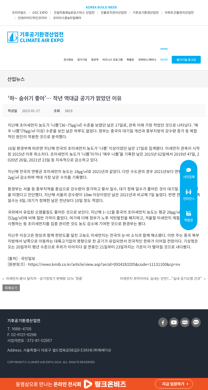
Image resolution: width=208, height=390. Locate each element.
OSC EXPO (40, 12)
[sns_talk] (196, 319)
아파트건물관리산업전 (179, 12)
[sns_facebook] (163, 319)
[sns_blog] (185, 319)
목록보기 (11, 287)
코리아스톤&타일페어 (67, 17)
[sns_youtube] (174, 319)
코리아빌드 (19, 12)
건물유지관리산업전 (114, 12)
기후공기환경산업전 (146, 12)
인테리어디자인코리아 (32, 17)
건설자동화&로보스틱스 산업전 (74, 12)
